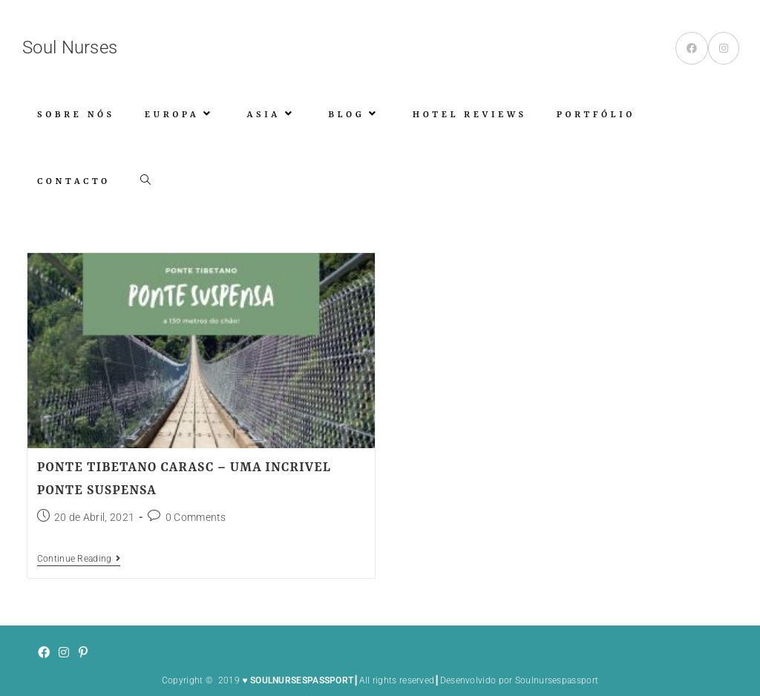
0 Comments (196, 517)
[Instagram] (64, 653)
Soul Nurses (69, 47)
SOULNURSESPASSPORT (301, 680)
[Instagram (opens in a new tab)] (723, 48)
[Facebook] (44, 653)
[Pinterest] (83, 653)
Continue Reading (78, 559)
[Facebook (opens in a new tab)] (691, 48)
